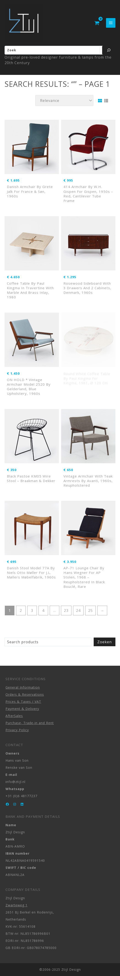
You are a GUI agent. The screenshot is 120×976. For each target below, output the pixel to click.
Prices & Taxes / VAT (23, 701)
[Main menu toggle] (110, 22)
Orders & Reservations (24, 694)
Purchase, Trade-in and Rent (29, 723)
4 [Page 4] (43, 610)
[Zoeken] (108, 50)
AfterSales (14, 716)
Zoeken (104, 641)
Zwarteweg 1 (16, 905)
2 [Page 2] (21, 610)
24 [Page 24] (78, 610)
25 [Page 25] (90, 610)
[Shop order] (64, 100)
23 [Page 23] (66, 610)
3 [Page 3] (32, 610)
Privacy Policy (17, 730)
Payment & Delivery (22, 708)
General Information (22, 687)
